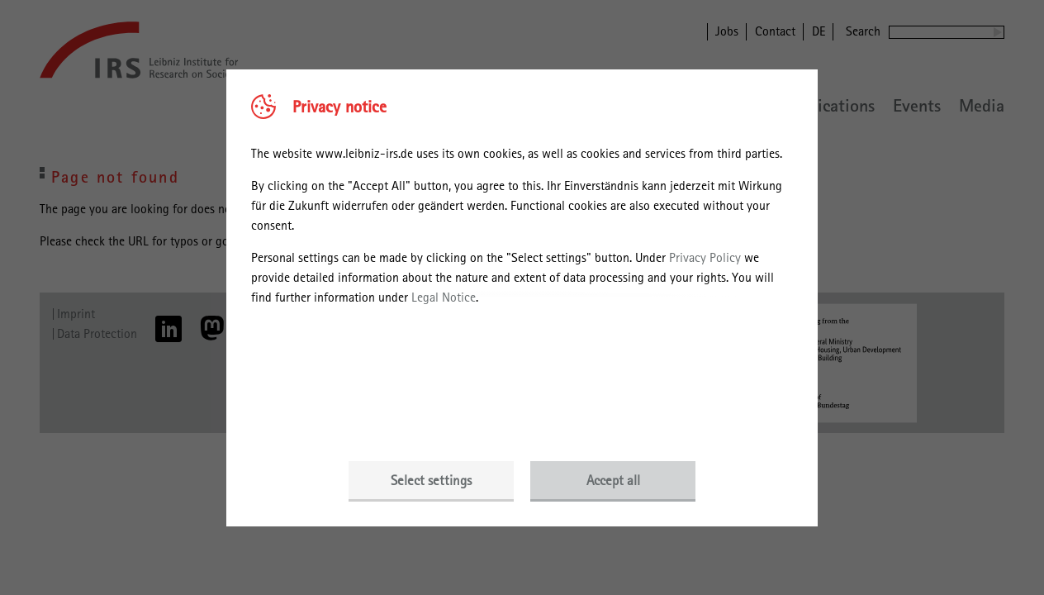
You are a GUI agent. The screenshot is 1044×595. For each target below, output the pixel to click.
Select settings (431, 480)
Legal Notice (443, 297)
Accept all (613, 480)
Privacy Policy (705, 257)
